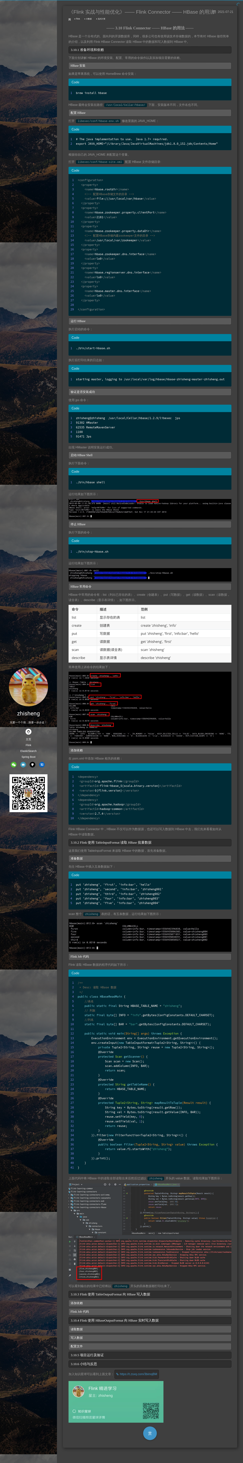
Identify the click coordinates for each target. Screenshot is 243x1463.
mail (23, 764)
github (32, 764)
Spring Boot (28, 756)
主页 (28, 739)
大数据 (89, 19)
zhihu (42, 764)
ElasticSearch (28, 751)
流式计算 (101, 19)
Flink (28, 745)
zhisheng (28, 713)
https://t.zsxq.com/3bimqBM (138, 1374)
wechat (14, 764)
